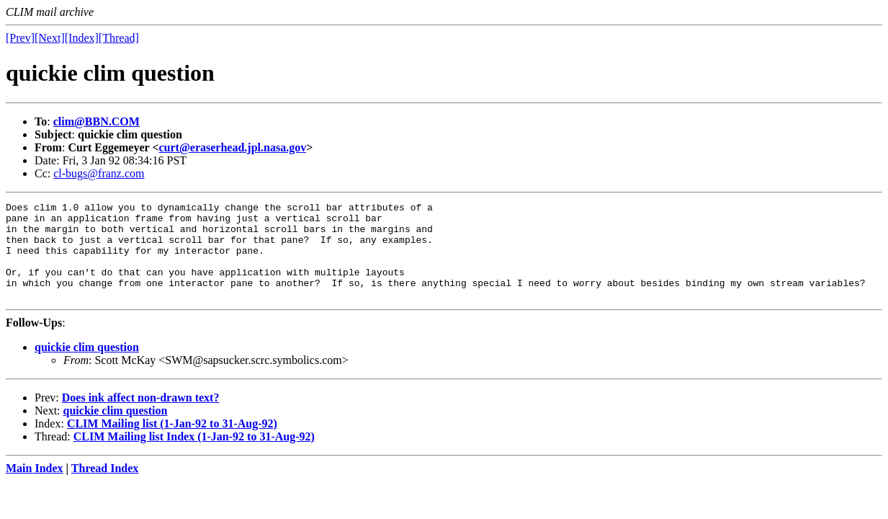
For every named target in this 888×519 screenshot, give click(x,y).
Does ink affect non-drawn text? (141, 417)
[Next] (50, 38)
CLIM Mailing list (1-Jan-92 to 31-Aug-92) (172, 443)
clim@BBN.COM (96, 121)
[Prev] (20, 38)
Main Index (34, 488)
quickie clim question (87, 366)
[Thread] (119, 38)
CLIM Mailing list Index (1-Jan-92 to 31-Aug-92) (194, 456)
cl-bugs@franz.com (98, 173)
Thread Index (105, 488)
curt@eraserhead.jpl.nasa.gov (233, 147)
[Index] (82, 38)
